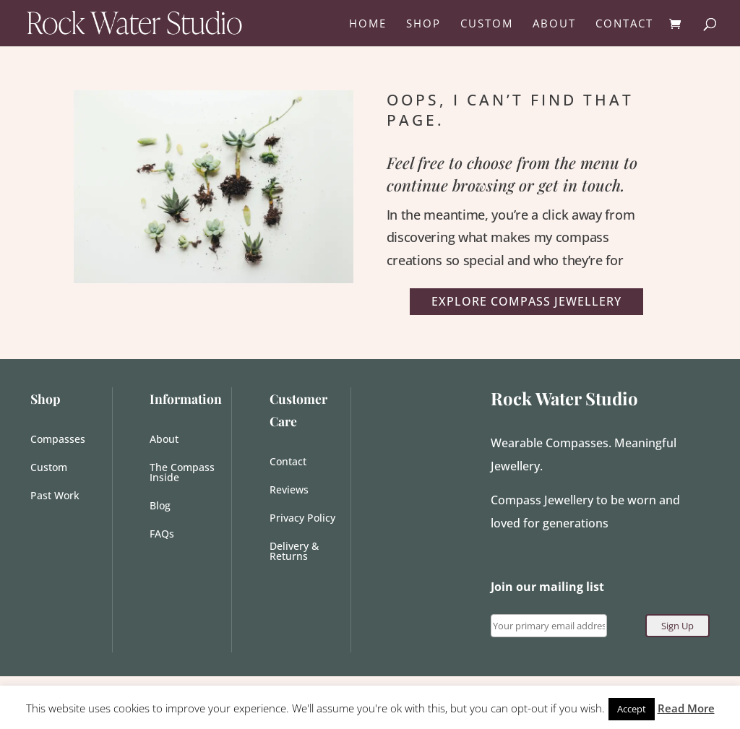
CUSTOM (486, 24)
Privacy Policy (302, 519)
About (164, 440)
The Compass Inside (182, 473)
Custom (48, 468)
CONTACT (624, 24)
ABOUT (554, 24)
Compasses (57, 440)
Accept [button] (631, 708)
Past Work (54, 496)
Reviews (289, 490)
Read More (686, 708)
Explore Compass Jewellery (526, 301)
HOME (368, 24)
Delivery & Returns (294, 552)
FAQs (162, 534)
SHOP (423, 24)
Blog (160, 506)
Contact (288, 462)
